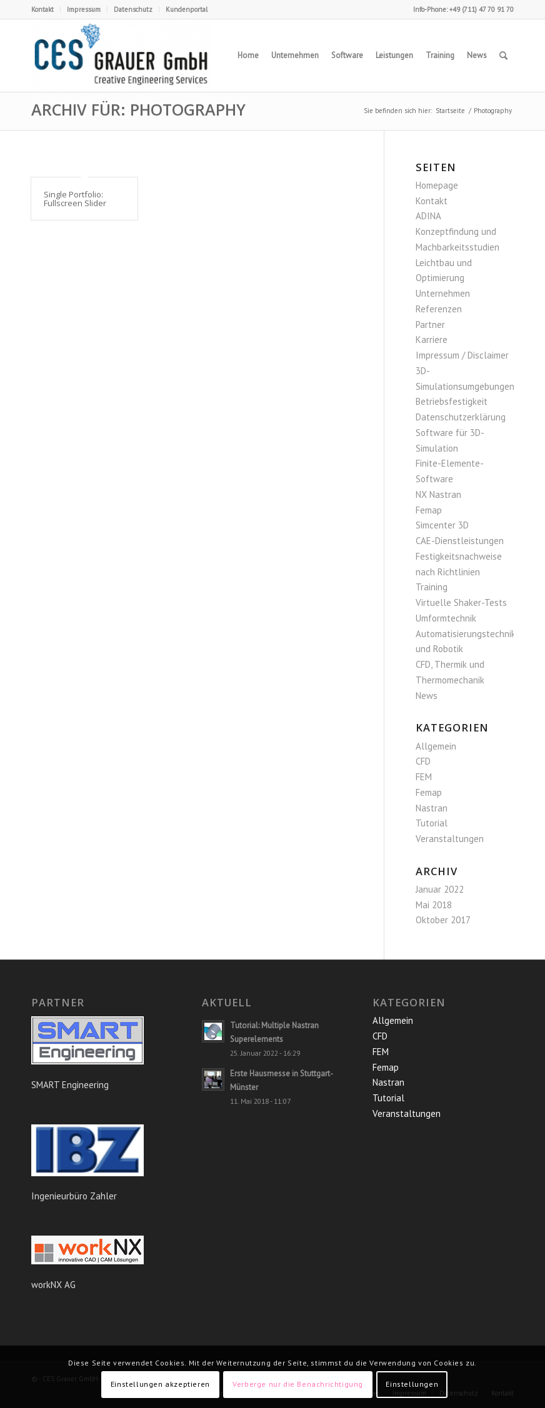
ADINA (428, 216)
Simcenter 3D (442, 525)
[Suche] (503, 55)
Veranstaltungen (450, 839)
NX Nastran (438, 494)
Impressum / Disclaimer (462, 355)
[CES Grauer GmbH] (121, 55)
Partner (430, 324)
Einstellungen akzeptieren (160, 1384)
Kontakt (42, 9)
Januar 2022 (440, 889)
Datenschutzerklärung (461, 417)
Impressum (84, 9)
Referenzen (439, 309)
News (427, 696)
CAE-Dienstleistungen (460, 541)
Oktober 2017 (443, 920)
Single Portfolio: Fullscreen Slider (75, 199)
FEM (424, 777)
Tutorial (432, 823)
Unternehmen (443, 293)
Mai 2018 (434, 905)
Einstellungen (412, 1384)
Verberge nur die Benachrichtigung (297, 1384)
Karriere (432, 339)
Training (432, 587)
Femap (429, 510)
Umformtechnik (446, 618)
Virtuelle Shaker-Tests (461, 602)
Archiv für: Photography (138, 109)
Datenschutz (133, 9)
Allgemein (436, 746)
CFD (423, 761)
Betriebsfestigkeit (452, 401)
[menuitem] (46, 9)
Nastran (432, 808)
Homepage (437, 185)
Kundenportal (187, 9)
